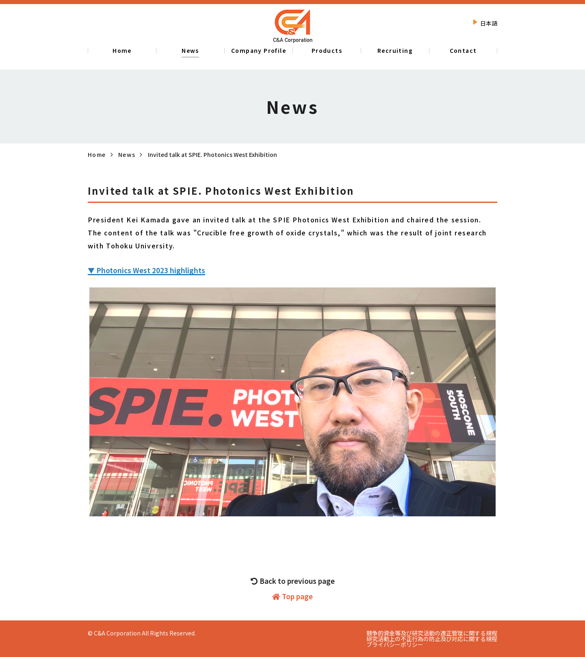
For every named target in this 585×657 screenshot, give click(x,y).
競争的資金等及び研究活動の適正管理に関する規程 (431, 633)
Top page (292, 596)
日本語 (488, 23)
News (127, 154)
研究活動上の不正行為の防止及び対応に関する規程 (431, 639)
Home (97, 154)
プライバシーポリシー (394, 644)
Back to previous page (293, 581)
